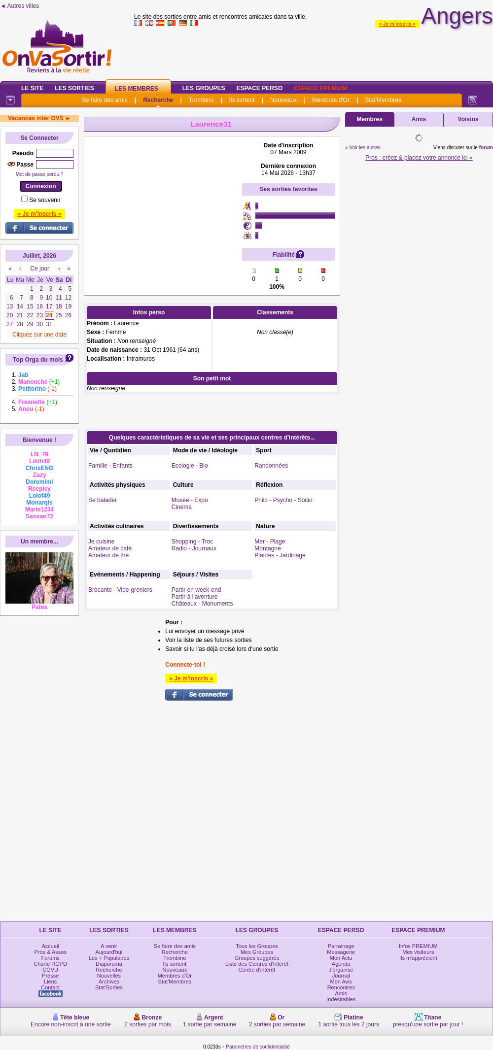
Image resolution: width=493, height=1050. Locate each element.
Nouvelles (109, 976)
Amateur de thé (108, 555)
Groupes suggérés (257, 958)
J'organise (341, 970)
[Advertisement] (163, 203)
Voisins (468, 119)
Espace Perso (259, 88)
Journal (341, 976)
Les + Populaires (109, 958)
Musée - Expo (190, 500)
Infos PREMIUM (418, 946)
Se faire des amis (105, 100)
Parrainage (341, 946)
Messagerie (341, 952)
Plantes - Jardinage (279, 555)
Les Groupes (203, 88)
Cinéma (182, 507)
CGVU (50, 970)
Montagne (267, 548)
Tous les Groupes (257, 946)
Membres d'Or (331, 100)
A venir (109, 946)
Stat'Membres (383, 100)
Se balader (102, 500)
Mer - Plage (269, 541)
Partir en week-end (196, 589)
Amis (419, 119)
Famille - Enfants (110, 465)
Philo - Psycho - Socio (283, 500)
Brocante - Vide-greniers (120, 589)
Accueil (50, 946)
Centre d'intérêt (257, 970)
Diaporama (109, 964)
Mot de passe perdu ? (40, 174)
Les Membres (136, 88)
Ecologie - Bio (190, 465)
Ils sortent (241, 100)
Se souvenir (44, 200)
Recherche (158, 100)
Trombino (201, 100)
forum (486, 147)
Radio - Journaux (194, 548)
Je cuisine (101, 541)
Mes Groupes (257, 952)
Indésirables (340, 999)
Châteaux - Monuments (202, 603)
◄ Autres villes (19, 5)
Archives (109, 981)
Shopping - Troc (192, 541)
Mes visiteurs (418, 952)
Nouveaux (283, 100)
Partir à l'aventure (195, 596)
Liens (50, 981)
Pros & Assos (50, 952)
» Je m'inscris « (397, 24)
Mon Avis (341, 981)
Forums (50, 958)
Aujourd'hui (109, 952)
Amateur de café (110, 548)
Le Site (32, 88)
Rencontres (341, 987)
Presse (50, 976)
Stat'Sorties (109, 987)
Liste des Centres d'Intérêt (256, 964)
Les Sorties (74, 88)
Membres (369, 119)
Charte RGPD (50, 964)
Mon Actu (341, 958)
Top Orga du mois (38, 359)
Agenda (341, 964)
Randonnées (271, 465)
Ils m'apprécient (418, 958)
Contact (50, 987)
